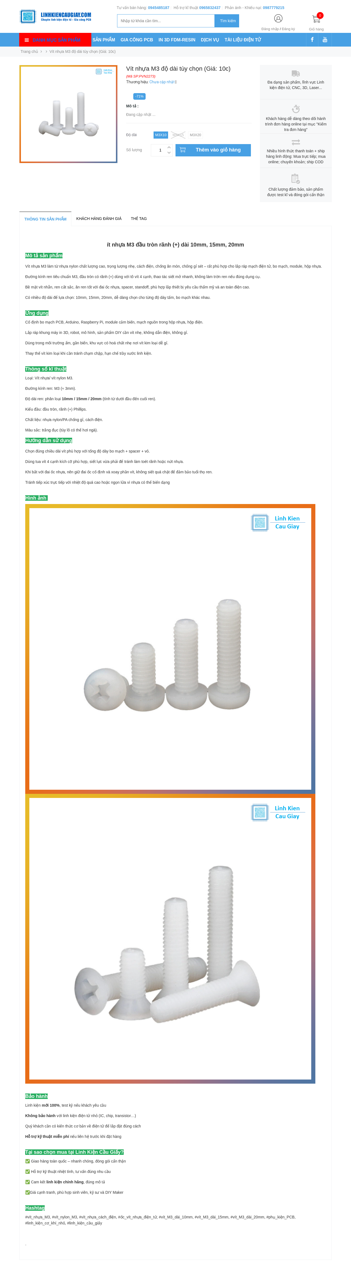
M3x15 (178, 135)
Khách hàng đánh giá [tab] (98, 218)
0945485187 (158, 7)
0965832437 (209, 7)
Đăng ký (288, 29)
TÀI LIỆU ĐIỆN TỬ (243, 40)
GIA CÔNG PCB (137, 40)
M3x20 (195, 135)
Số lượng (134, 149)
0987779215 (273, 7)
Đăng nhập (270, 29)
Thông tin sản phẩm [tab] (45, 219)
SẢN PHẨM (104, 40)
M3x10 (160, 135)
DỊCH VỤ (210, 40)
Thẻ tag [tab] (139, 218)
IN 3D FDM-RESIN (176, 40)
